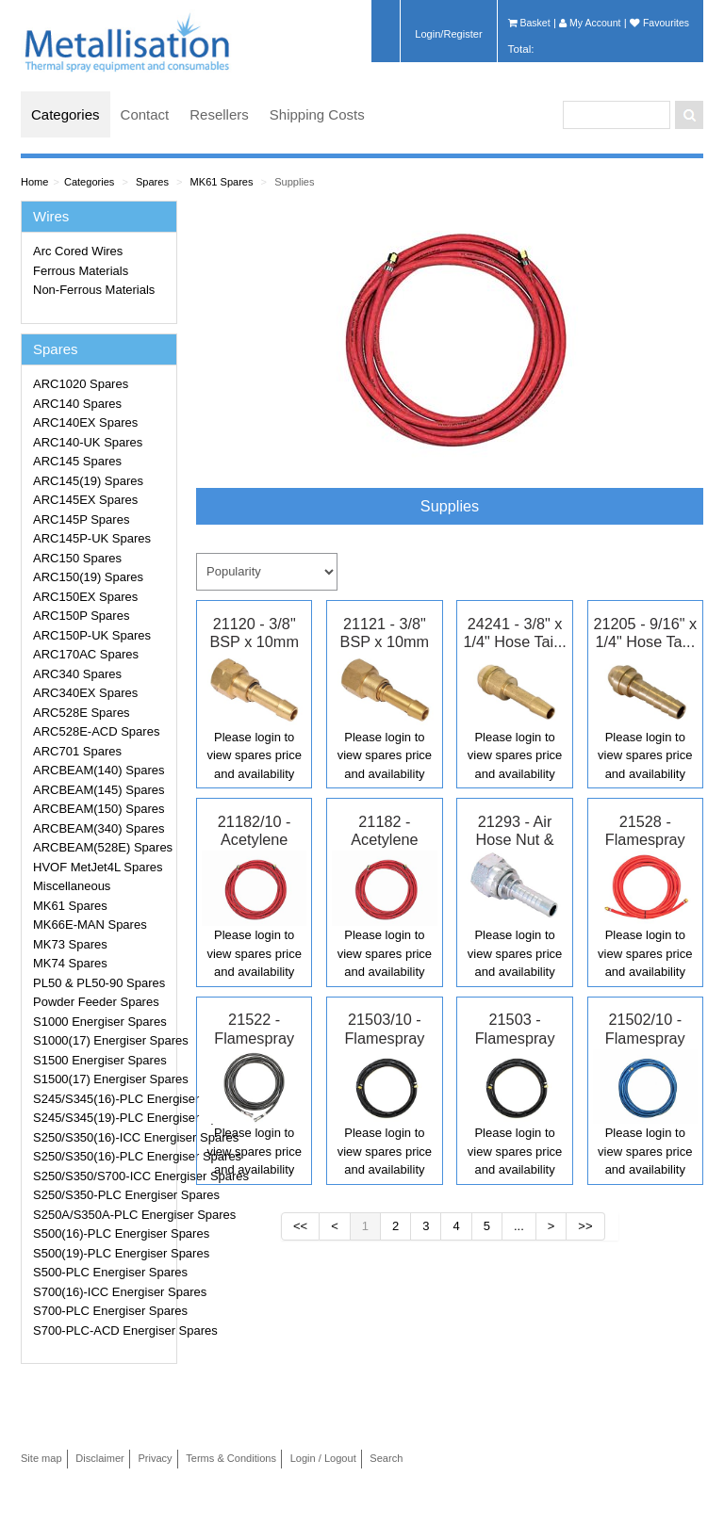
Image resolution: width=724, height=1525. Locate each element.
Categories (65, 114)
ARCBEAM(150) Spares (98, 809)
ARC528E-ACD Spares (96, 731)
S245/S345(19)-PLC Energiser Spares (102, 1118)
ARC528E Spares (81, 713)
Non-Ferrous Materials (94, 290)
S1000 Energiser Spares (100, 1021)
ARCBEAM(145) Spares (98, 790)
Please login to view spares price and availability (253, 755)
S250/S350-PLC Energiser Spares (102, 1195)
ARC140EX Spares (85, 422)
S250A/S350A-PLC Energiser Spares (102, 1215)
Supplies (294, 181)
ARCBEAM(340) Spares (98, 828)
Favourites (659, 22)
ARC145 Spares (77, 461)
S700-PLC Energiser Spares (102, 1311)
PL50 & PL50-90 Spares (99, 983)
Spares (152, 181)
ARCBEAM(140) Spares (98, 770)
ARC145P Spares (81, 519)
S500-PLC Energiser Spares (102, 1272)
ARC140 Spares (77, 404)
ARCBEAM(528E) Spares (102, 847)
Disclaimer (99, 1458)
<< (300, 1226)
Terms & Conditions (231, 1458)
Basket (529, 22)
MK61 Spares (222, 181)
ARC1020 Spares (80, 384)
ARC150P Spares (81, 615)
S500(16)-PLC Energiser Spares (102, 1233)
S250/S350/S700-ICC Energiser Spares (102, 1176)
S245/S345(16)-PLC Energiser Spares (102, 1099)
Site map (41, 1458)
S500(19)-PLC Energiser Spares (102, 1253)
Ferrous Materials (80, 271)
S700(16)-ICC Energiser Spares (102, 1292)
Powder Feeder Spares (96, 1002)
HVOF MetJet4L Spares (98, 867)
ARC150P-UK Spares (92, 635)
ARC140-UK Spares (87, 442)
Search (386, 1458)
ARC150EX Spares (85, 597)
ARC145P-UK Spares (92, 538)
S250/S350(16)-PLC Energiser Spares (102, 1156)
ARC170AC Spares (86, 654)
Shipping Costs (317, 114)
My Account (589, 22)
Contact (145, 114)
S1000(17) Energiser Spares (102, 1040)
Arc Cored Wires (78, 251)
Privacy (155, 1458)
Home (34, 181)
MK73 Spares (70, 944)
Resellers (219, 114)
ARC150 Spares (77, 558)
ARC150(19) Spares (88, 577)
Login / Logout (323, 1458)
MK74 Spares (70, 963)
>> (585, 1226)
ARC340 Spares (77, 674)
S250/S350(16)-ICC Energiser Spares (102, 1137)
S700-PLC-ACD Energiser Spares (102, 1330)
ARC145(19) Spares (88, 481)
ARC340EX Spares (85, 693)
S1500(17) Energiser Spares (102, 1079)
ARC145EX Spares (85, 500)
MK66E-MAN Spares (90, 924)
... (519, 1226)
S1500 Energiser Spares (100, 1060)
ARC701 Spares (77, 751)
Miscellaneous (71, 886)
